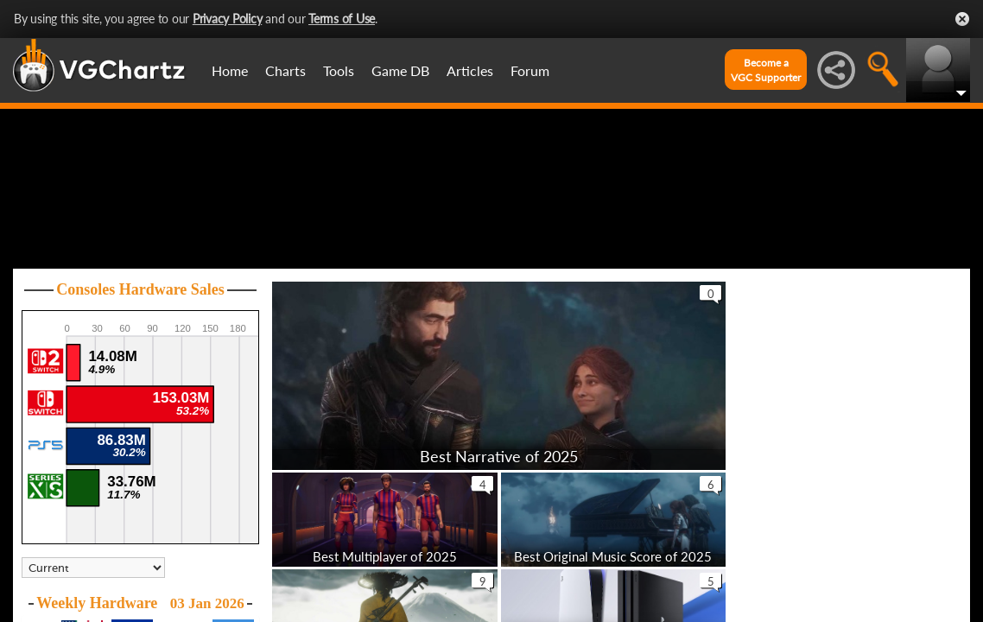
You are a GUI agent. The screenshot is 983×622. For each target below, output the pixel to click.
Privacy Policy (228, 18)
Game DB (400, 70)
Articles (470, 70)
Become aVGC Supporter (766, 70)
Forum (530, 70)
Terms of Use (341, 18)
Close (962, 19)
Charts (285, 70)
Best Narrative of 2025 (499, 538)
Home (230, 70)
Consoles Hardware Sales (140, 371)
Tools (338, 70)
